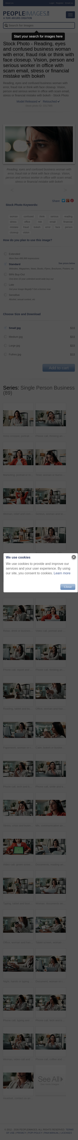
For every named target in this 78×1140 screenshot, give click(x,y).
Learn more (62, 573)
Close (68, 586)
